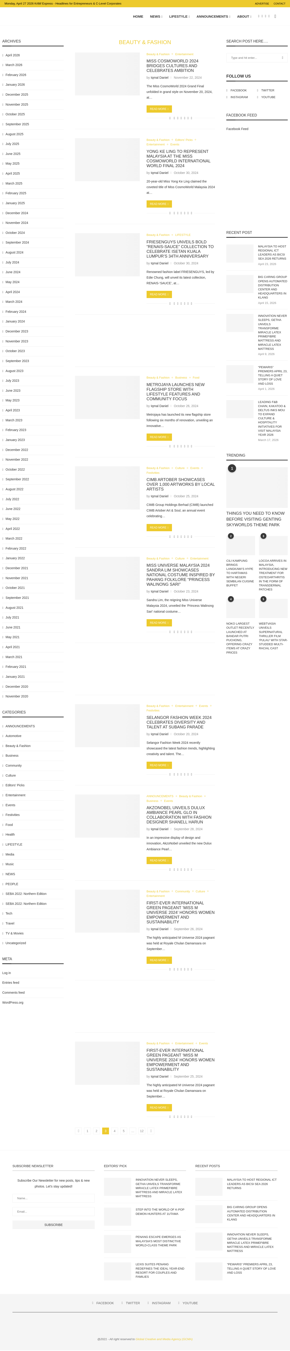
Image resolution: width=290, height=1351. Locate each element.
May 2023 (12, 401)
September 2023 (17, 361)
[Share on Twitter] (177, 118)
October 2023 (15, 351)
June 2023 (13, 391)
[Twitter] (262, 16)
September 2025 (17, 124)
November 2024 (17, 223)
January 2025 (15, 203)
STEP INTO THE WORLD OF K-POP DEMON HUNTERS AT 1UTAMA (160, 1212)
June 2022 (13, 509)
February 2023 (16, 430)
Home (138, 16)
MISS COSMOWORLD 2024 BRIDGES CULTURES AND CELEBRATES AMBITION (172, 66)
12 (142, 1131)
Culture (180, 468)
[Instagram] (265, 16)
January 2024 (15, 322)
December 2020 (17, 687)
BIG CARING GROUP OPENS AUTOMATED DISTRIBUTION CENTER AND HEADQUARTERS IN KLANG (272, 288)
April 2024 (13, 292)
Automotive (14, 736)
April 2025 (13, 173)
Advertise (262, 3)
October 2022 (15, 470)
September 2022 (17, 479)
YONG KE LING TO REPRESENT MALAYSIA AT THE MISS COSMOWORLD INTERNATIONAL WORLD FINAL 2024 (178, 158)
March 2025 (14, 183)
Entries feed (10, 983)
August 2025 (15, 134)
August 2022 (15, 489)
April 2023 (13, 410)
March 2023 (14, 420)
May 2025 (12, 164)
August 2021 (15, 608)
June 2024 (13, 272)
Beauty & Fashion (158, 54)
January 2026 (15, 85)
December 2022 (17, 450)
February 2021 (16, 667)
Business (181, 378)
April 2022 (13, 529)
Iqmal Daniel (159, 78)
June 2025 (13, 154)
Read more (159, 109)
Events (175, 145)
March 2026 (14, 65)
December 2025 (17, 95)
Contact (279, 3)
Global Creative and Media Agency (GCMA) (164, 1340)
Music (10, 864)
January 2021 (15, 677)
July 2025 (12, 144)
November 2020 (17, 696)
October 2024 (15, 233)
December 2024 (17, 213)
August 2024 (15, 252)
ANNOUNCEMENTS (212, 16)
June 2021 (13, 627)
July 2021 (12, 617)
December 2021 (17, 568)
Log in (6, 973)
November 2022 (17, 460)
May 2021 (12, 637)
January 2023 (15, 440)
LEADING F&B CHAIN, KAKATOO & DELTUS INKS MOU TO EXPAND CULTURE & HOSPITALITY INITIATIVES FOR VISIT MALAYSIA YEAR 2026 (272, 419)
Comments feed (13, 993)
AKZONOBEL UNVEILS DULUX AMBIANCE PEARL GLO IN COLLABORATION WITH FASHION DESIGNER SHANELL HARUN (179, 815)
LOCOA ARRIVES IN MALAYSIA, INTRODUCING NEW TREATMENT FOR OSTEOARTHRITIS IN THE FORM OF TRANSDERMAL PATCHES (273, 575)
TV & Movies (15, 933)
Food (196, 378)
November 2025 (17, 105)
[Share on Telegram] (184, 118)
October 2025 (15, 114)
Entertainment (184, 54)
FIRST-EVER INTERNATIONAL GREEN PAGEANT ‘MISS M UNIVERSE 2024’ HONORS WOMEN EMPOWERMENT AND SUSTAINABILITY (181, 913)
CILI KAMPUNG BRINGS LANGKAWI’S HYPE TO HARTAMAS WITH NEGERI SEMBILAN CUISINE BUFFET (240, 573)
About (243, 16)
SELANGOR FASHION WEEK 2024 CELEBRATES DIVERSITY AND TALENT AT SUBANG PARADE (179, 723)
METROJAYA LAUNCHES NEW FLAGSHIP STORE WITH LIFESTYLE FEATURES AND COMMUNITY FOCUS (176, 392)
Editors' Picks (184, 140)
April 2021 (13, 647)
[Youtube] (269, 16)
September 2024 (17, 243)
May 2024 (12, 282)
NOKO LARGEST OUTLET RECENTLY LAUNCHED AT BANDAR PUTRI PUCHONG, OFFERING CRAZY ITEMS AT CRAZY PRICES (240, 638)
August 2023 (15, 371)
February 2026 (16, 75)
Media (10, 854)
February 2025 (16, 193)
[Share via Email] (191, 118)
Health (10, 835)
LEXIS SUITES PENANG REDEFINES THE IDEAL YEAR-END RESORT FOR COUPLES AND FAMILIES (160, 1271)
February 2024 (16, 312)
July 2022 (12, 499)
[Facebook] (258, 16)
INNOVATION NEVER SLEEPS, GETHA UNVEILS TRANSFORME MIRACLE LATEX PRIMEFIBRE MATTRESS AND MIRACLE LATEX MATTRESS (272, 333)
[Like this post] (170, 118)
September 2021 (17, 598)
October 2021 (15, 588)
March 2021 (14, 657)
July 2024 (12, 262)
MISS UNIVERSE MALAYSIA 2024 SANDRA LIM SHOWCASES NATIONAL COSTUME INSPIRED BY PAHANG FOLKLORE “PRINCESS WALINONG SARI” (181, 575)
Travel (10, 923)
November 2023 (17, 341)
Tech (9, 914)
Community (182, 892)
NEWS (155, 16)
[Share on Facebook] (174, 118)
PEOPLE (12, 884)
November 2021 (17, 578)
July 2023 (12, 381)
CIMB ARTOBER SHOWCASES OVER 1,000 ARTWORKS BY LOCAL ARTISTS (181, 485)
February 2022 (16, 548)
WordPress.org (12, 1003)
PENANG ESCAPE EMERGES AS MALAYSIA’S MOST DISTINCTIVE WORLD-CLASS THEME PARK (158, 1241)
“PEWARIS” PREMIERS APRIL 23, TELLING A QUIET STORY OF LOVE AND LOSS (273, 376)
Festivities (153, 473)
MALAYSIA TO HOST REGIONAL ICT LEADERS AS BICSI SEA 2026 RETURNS (272, 253)
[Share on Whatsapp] (181, 118)
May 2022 (12, 519)
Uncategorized (16, 943)
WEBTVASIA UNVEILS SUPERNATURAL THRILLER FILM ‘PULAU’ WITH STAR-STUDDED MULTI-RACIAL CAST (273, 636)
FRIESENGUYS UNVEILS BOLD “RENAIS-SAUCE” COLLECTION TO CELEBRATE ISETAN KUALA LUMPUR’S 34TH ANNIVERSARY (180, 249)
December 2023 (17, 331)
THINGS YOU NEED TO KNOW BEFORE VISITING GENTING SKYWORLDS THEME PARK (255, 519)
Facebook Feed (237, 129)
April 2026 (13, 55)
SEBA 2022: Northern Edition (26, 894)
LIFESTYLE (178, 16)
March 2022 (14, 538)
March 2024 (14, 302)
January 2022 (15, 558)
